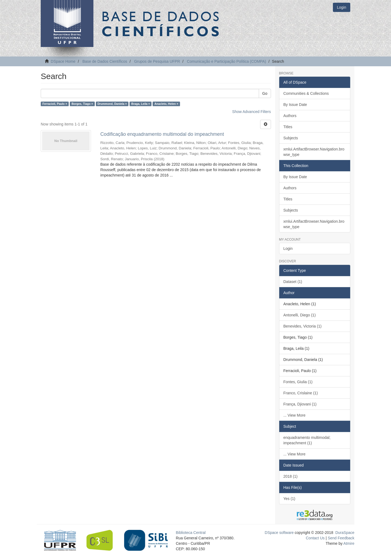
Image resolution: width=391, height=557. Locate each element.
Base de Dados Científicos (104, 61)
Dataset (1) (292, 281)
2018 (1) (290, 476)
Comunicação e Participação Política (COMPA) (226, 61)
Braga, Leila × (140, 103)
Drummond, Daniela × (112, 103)
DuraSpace (344, 532)
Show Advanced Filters (251, 111)
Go (264, 93)
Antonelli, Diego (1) (299, 315)
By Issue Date (295, 104)
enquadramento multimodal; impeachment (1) (307, 440)
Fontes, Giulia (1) (298, 382)
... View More (294, 415)
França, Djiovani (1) (300, 404)
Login (288, 248)
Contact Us (315, 538)
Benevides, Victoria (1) (302, 326)
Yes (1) (289, 498)
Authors (290, 116)
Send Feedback (341, 538)
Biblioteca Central (191, 532)
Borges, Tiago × (82, 103)
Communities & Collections (306, 93)
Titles (287, 127)
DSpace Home (63, 61)
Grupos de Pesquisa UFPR (157, 61)
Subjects (290, 138)
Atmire (348, 543)
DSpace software (279, 532)
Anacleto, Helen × (166, 103)
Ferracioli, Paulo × (54, 103)
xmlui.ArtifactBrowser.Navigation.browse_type (314, 152)
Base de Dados (162, 23)
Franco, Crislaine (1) (300, 393)
